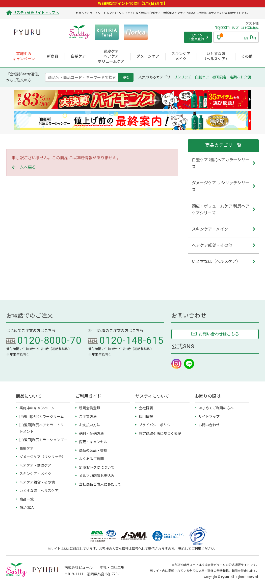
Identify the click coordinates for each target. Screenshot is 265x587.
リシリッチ (183, 77)
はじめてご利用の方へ (216, 408)
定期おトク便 (240, 77)
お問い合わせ (209, 425)
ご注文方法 (88, 417)
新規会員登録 (89, 408)
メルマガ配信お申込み (96, 476)
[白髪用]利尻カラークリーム (41, 417)
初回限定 (219, 77)
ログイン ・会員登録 (196, 37)
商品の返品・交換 (93, 450)
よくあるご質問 (91, 459)
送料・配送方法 (91, 434)
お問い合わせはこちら (219, 334)
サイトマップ (209, 417)
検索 (125, 77)
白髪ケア (202, 77)
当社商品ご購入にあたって (100, 484)
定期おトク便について (96, 467)
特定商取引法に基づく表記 (160, 434)
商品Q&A (26, 508)
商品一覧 (26, 499)
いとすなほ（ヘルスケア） (40, 491)
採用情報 (146, 417)
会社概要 (146, 408)
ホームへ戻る (24, 167)
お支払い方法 (89, 425)
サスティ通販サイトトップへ (36, 13)
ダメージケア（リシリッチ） (42, 457)
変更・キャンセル (93, 442)
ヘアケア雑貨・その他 (37, 482)
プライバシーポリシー (156, 425)
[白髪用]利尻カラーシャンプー (43, 440)
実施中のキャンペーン (37, 408)
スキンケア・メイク (35, 474)
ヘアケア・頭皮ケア (35, 465)
